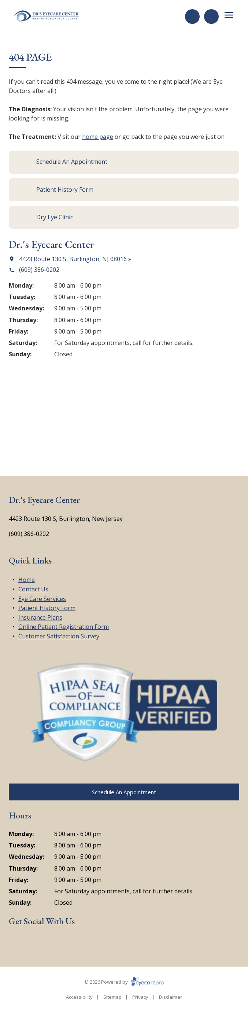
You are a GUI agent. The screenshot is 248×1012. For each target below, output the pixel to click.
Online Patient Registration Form (63, 627)
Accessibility (79, 997)
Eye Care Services (42, 599)
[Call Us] (211, 16)
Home (26, 580)
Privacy (140, 997)
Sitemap (112, 997)
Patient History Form (46, 608)
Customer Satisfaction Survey (58, 636)
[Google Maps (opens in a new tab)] (32, 942)
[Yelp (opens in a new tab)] (67, 942)
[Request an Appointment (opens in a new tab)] (192, 16)
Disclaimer (170, 997)
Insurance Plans (40, 617)
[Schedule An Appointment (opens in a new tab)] (124, 162)
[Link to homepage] (46, 16)
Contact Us (33, 589)
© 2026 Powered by (124, 982)
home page (97, 137)
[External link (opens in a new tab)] (49, 942)
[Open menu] (229, 15)
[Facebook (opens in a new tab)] (15, 942)
